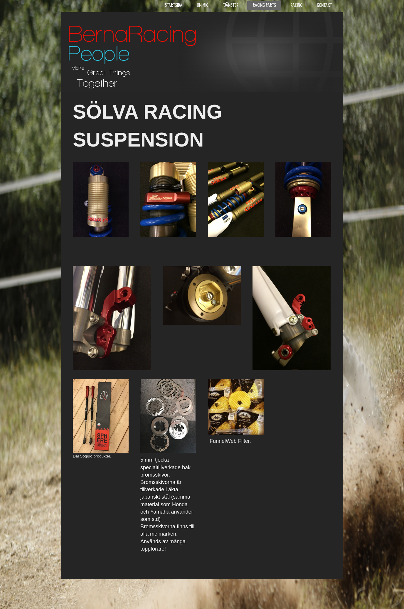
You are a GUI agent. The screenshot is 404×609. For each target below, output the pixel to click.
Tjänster (230, 5)
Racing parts (264, 5)
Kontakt (324, 5)
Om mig (202, 5)
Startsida (173, 5)
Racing (296, 5)
